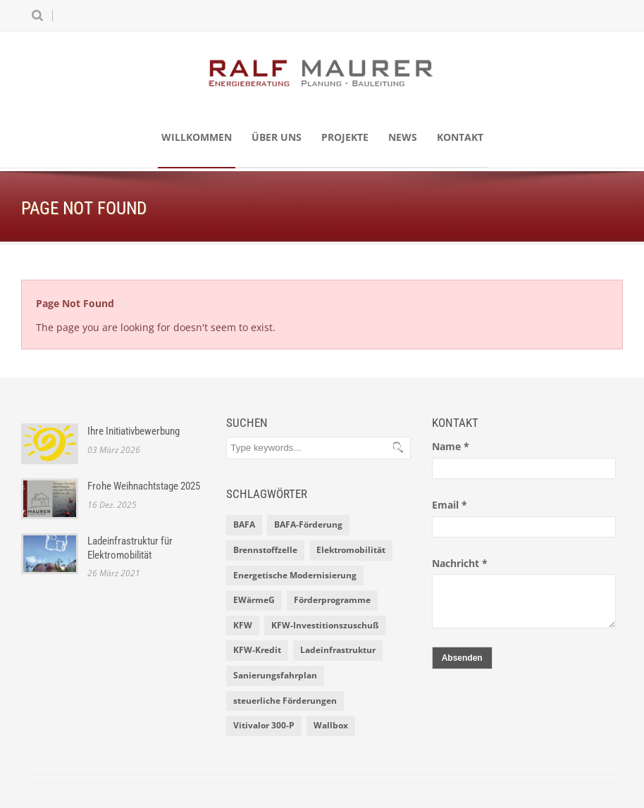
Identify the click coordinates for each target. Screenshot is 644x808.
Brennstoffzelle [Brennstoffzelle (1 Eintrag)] (265, 550)
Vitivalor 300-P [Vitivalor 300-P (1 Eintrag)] (264, 725)
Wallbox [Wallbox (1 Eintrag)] (331, 725)
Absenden (462, 658)
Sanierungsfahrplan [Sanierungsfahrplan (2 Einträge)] (275, 675)
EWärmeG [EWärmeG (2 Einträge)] (254, 600)
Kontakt (460, 137)
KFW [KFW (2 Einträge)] (242, 625)
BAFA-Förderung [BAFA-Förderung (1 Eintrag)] (308, 524)
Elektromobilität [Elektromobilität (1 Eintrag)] (350, 550)
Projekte (345, 137)
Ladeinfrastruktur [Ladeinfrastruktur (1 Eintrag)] (338, 650)
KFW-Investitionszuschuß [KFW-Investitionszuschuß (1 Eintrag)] (325, 625)
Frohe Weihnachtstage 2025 (143, 486)
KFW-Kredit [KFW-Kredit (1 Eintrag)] (257, 650)
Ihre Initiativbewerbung (133, 431)
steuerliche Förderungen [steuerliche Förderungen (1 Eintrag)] (285, 701)
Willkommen (196, 137)
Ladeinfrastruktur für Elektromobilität (130, 548)
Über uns (277, 137)
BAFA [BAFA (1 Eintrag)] (244, 524)
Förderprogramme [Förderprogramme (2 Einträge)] (332, 600)
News (402, 137)
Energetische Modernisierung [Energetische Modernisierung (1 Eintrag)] (295, 575)
